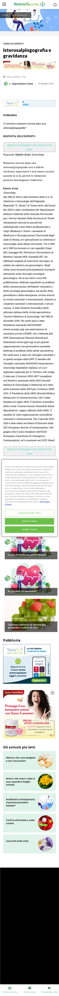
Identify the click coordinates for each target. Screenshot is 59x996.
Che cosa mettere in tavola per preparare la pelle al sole (27, 626)
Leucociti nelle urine (17, 840)
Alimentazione (16, 619)
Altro (11, 549)
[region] (29, 498)
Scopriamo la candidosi (22, 591)
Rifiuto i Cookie (29, 521)
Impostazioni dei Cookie (29, 513)
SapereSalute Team (22, 84)
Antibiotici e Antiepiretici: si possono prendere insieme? (20, 802)
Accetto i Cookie (29, 529)
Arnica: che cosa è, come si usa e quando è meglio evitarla (20, 781)
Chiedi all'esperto (18, 15)
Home (5, 15)
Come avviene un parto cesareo (27, 554)
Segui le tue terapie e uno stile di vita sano (29, 147)
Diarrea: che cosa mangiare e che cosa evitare (21, 759)
